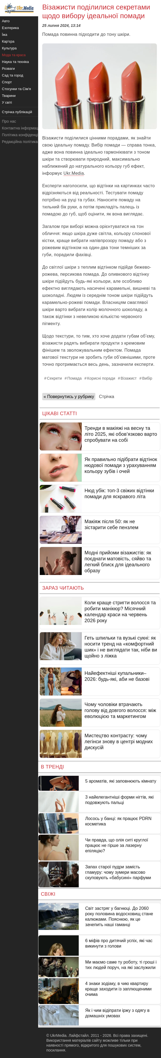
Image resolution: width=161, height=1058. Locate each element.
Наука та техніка (15, 62)
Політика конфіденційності (25, 135)
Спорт (7, 82)
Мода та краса (14, 55)
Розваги (8, 68)
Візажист (129, 378)
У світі (7, 102)
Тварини (9, 96)
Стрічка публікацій (17, 112)
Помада (74, 378)
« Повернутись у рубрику (69, 396)
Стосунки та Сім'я (16, 89)
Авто (6, 21)
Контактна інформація (21, 128)
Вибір (147, 378)
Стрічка (106, 396)
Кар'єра (8, 41)
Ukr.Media (73, 173)
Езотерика (10, 28)
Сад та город (12, 75)
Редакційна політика (20, 141)
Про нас (9, 121)
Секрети (54, 378)
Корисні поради (101, 378)
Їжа (4, 35)
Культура (9, 48)
